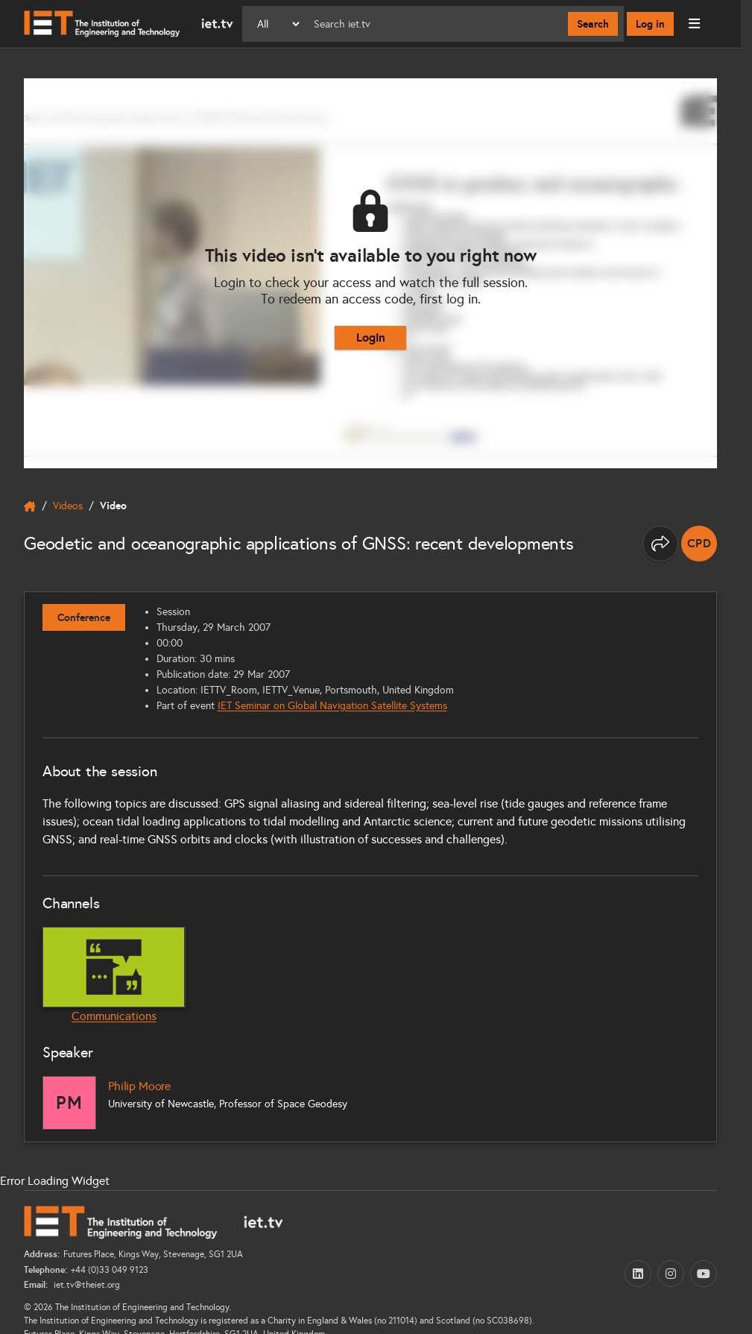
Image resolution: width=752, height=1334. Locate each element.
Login (370, 337)
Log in (650, 24)
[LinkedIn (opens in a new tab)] (638, 1273)
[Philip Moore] (69, 1103)
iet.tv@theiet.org (85, 1285)
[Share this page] (660, 543)
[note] (699, 543)
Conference (83, 617)
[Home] (128, 23)
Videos (68, 506)
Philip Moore (139, 1086)
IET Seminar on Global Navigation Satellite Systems (332, 705)
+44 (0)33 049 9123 (109, 1270)
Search (593, 24)
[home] (30, 506)
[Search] (435, 24)
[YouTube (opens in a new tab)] (703, 1273)
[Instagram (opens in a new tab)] (670, 1273)
